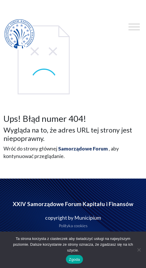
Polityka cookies (73, 225)
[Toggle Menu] (134, 26)
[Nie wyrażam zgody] (139, 250)
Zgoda (74, 259)
